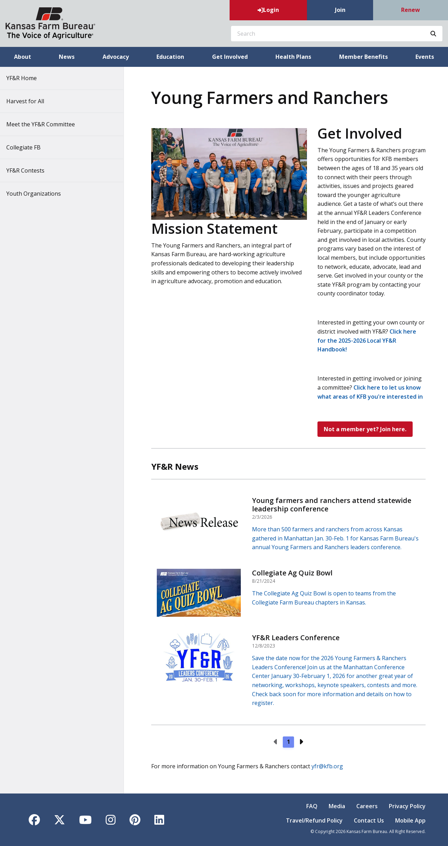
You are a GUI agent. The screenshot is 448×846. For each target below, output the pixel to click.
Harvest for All (30, 101)
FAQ (311, 806)
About (22, 57)
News (67, 57)
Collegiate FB (28, 147)
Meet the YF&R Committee (45, 124)
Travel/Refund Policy (314, 820)
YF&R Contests (30, 170)
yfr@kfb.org (327, 766)
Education (170, 57)
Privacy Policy (407, 806)
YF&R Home (26, 78)
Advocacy (116, 57)
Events (424, 57)
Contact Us (369, 820)
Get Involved (230, 57)
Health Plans (293, 57)
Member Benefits (363, 57)
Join (340, 10)
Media (337, 806)
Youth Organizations (38, 193)
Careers (367, 806)
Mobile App (410, 820)
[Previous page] (275, 742)
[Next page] (301, 742)
